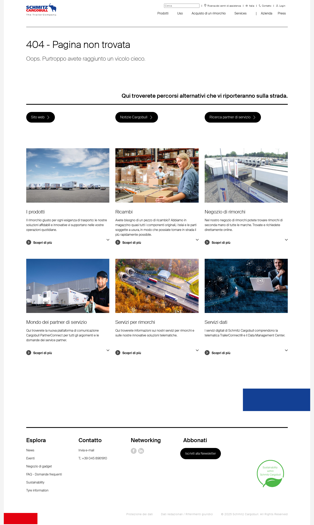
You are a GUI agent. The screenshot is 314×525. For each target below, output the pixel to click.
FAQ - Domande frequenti (44, 475)
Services (240, 13)
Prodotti (162, 13)
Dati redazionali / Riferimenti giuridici (187, 515)
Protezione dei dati (139, 515)
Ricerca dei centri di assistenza (224, 5)
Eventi (30, 459)
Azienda (266, 13)
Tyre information (37, 491)
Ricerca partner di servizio (230, 117)
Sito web (38, 117)
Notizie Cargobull (134, 117)
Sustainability (35, 483)
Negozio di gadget (39, 467)
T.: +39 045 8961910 (92, 459)
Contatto (266, 5)
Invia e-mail (86, 451)
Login (282, 5)
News (30, 451)
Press (282, 13)
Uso (180, 13)
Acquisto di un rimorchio (209, 13)
